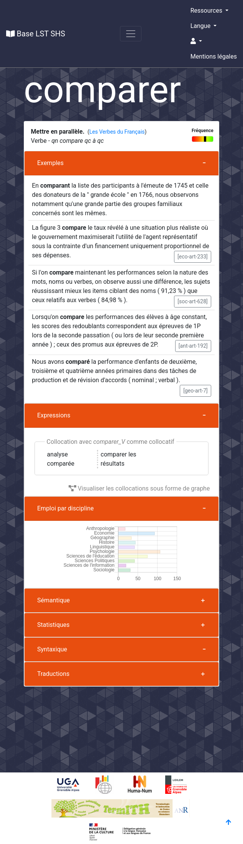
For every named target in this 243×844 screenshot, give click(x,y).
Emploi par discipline (65, 508)
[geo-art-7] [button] (195, 391)
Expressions (53, 415)
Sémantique (53, 600)
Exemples (50, 163)
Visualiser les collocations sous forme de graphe (139, 488)
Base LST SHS (35, 33)
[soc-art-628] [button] (192, 301)
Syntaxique (52, 649)
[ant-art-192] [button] (193, 346)
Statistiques (53, 624)
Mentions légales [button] (213, 56)
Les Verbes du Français (116, 132)
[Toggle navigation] (130, 33)
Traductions (53, 673)
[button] (213, 41)
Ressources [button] (207, 10)
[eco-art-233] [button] (192, 257)
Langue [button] (201, 25)
